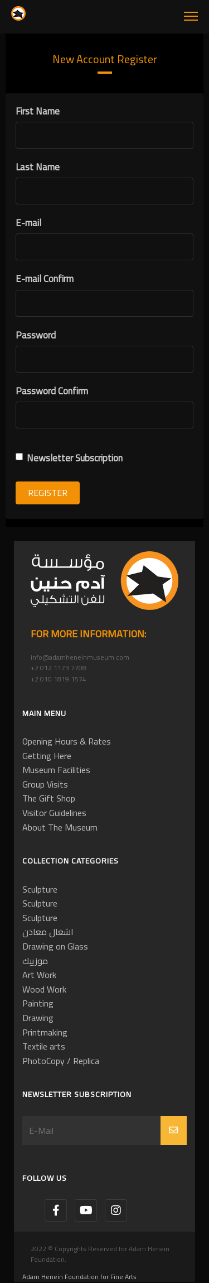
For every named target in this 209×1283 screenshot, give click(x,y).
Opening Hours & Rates (66, 741)
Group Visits (45, 784)
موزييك (35, 960)
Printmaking (44, 1032)
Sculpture (39, 889)
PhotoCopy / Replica (60, 1060)
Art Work (39, 974)
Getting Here (46, 755)
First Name (38, 111)
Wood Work (44, 989)
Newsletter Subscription (69, 458)
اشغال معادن (48, 931)
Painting (38, 1003)
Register (47, 492)
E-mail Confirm (45, 279)
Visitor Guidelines (54, 812)
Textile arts (43, 1046)
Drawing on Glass (55, 946)
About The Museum (60, 827)
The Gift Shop (48, 798)
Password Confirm (52, 391)
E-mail (28, 223)
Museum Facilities (56, 769)
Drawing (38, 1017)
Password (36, 335)
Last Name (38, 167)
